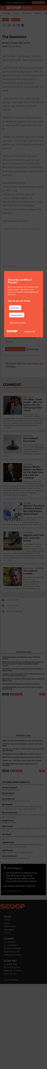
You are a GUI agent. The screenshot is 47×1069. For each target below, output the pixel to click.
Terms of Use (10, 974)
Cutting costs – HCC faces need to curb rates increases (22, 760)
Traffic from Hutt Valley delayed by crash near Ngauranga (22, 741)
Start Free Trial (38, 2)
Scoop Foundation (12, 948)
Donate (7, 933)
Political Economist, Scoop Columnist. (24, 851)
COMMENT (12, 384)
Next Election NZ (11, 952)
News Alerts (16, 694)
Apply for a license (12, 970)
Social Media (10, 942)
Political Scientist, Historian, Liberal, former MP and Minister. (24, 828)
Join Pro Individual (15, 349)
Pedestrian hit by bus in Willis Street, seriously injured (21, 754)
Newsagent (9, 929)
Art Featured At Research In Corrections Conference (21, 684)
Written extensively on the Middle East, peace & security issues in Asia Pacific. (24, 844)
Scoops (16, 13)
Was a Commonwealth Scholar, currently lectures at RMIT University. (24, 814)
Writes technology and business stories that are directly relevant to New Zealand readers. (24, 806)
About (7, 923)
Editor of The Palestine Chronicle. (24, 800)
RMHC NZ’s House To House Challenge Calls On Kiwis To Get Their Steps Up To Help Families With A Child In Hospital (22, 663)
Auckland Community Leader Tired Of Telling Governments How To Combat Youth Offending (23, 675)
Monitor (15, 20)
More (42, 694)
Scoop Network (11, 945)
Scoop (5, 20)
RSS (5, 694)
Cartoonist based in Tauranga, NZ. (24, 857)
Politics (37, 13)
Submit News (10, 926)
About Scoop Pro (12, 967)
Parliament (27, 13)
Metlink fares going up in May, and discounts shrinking (21, 757)
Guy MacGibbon (15, 46)
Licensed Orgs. (11, 964)
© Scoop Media (11, 980)
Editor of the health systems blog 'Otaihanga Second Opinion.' (24, 836)
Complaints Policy (12, 955)
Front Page (6, 13)
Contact (7, 920)
